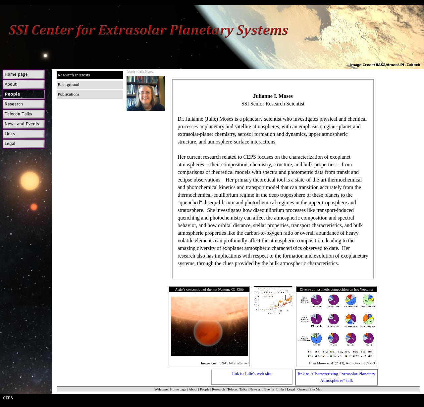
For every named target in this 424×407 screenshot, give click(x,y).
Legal (291, 389)
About (192, 389)
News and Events (261, 389)
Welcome (161, 389)
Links (280, 389)
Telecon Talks (237, 389)
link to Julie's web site (251, 373)
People (204, 389)
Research (218, 389)
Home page (178, 389)
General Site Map (309, 389)
